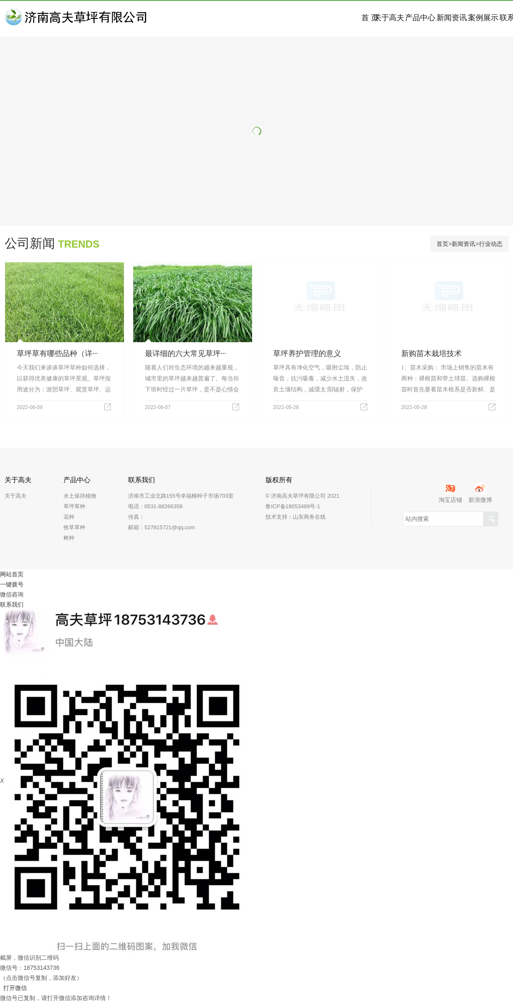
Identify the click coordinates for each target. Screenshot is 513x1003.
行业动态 (490, 243)
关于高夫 (253, 18)
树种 (68, 538)
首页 (442, 243)
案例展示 (429, 18)
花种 (68, 517)
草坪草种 (74, 506)
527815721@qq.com (170, 527)
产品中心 (312, 18)
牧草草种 (74, 527)
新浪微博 (480, 492)
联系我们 (12, 604)
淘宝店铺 (450, 492)
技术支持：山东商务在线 (296, 517)
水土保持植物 (79, 496)
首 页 (194, 18)
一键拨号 (12, 584)
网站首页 (12, 574)
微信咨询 (12, 594)
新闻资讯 (370, 18)
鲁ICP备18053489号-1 (293, 506)
